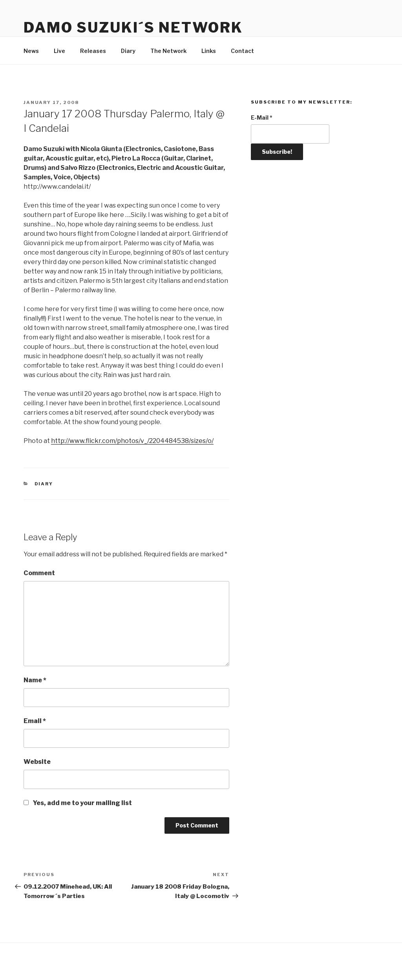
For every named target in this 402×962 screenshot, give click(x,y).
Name (35, 680)
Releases (93, 50)
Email (35, 721)
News (31, 50)
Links (208, 50)
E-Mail (261, 117)
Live (59, 50)
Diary (128, 50)
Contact (242, 50)
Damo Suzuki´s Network (133, 27)
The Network (168, 50)
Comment (39, 573)
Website (37, 761)
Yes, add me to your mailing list (78, 803)
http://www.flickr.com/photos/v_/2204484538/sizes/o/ (132, 441)
